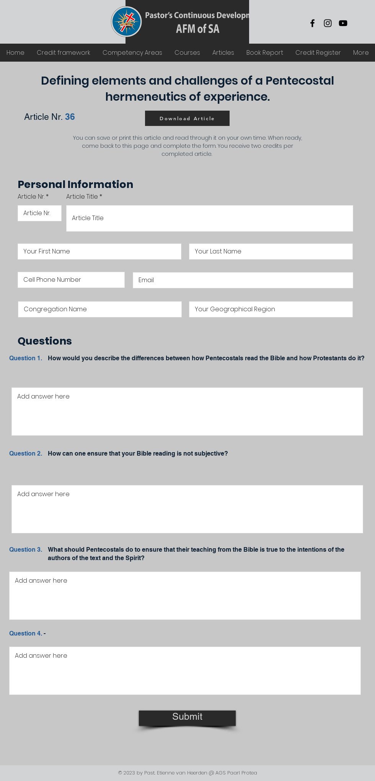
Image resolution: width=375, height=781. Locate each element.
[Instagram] (328, 23)
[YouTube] (343, 23)
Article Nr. (31, 197)
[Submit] (187, 718)
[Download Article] (187, 118)
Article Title (82, 197)
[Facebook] (312, 23)
